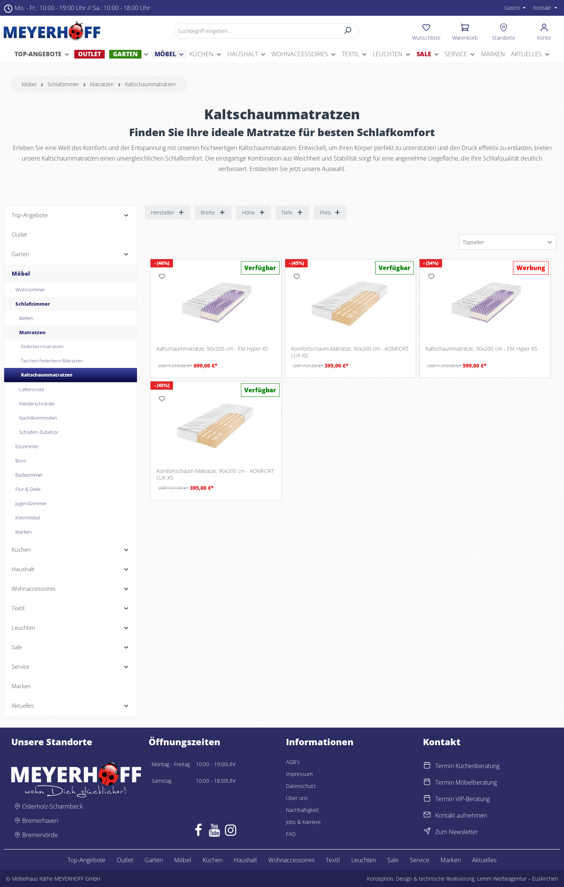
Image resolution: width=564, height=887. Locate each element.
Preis (330, 212)
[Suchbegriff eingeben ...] (256, 31)
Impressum (299, 773)
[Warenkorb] (465, 30)
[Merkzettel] (426, 30)
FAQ (291, 833)
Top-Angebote (86, 860)
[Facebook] (198, 832)
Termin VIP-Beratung (462, 799)
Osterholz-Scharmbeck (52, 806)
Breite (213, 212)
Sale (393, 860)
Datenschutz (301, 785)
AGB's (293, 761)
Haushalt (245, 860)
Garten (153, 860)
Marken (451, 860)
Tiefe (292, 212)
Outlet (125, 860)
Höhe (253, 212)
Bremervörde (40, 835)
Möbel (182, 860)
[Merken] (162, 276)
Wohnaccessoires (291, 860)
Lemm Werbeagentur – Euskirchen (517, 878)
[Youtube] (214, 832)
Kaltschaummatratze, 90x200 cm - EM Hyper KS (212, 348)
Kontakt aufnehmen (461, 815)
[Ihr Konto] (543, 30)
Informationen (319, 742)
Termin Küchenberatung (467, 766)
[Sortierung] (507, 242)
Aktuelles (484, 860)
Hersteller (168, 212)
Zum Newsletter (456, 832)
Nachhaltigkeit (302, 809)
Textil (333, 860)
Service (419, 860)
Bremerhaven (40, 820)
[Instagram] (230, 832)
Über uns (297, 797)
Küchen (213, 860)
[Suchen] (348, 31)
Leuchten (363, 860)
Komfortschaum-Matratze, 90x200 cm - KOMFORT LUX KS (350, 352)
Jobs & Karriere (303, 821)
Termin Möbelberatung (466, 782)
